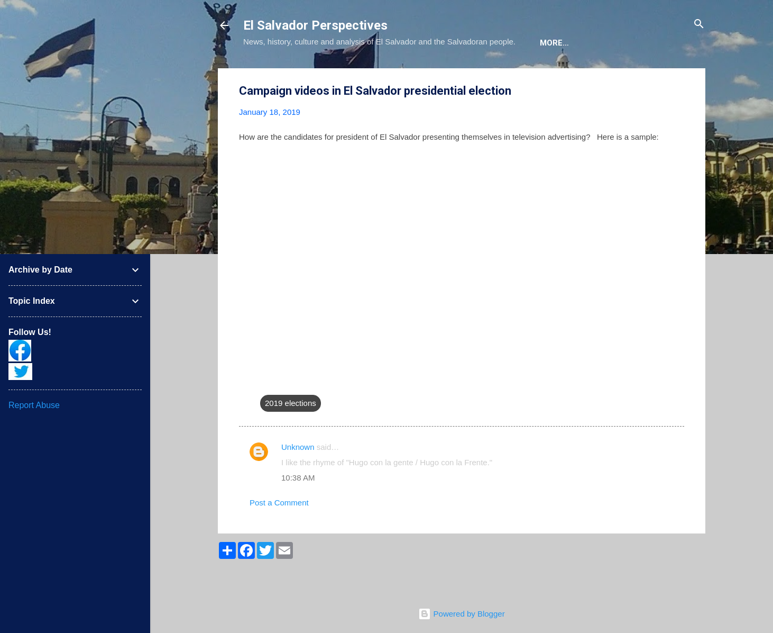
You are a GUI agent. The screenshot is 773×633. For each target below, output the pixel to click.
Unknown (298, 479)
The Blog (318, 75)
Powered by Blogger (461, 613)
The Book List (386, 75)
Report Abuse (34, 405)
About (265, 75)
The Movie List (467, 75)
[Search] (699, 25)
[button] (677, 123)
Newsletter (543, 75)
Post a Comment (279, 534)
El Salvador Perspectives (315, 25)
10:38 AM (298, 509)
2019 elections (290, 435)
